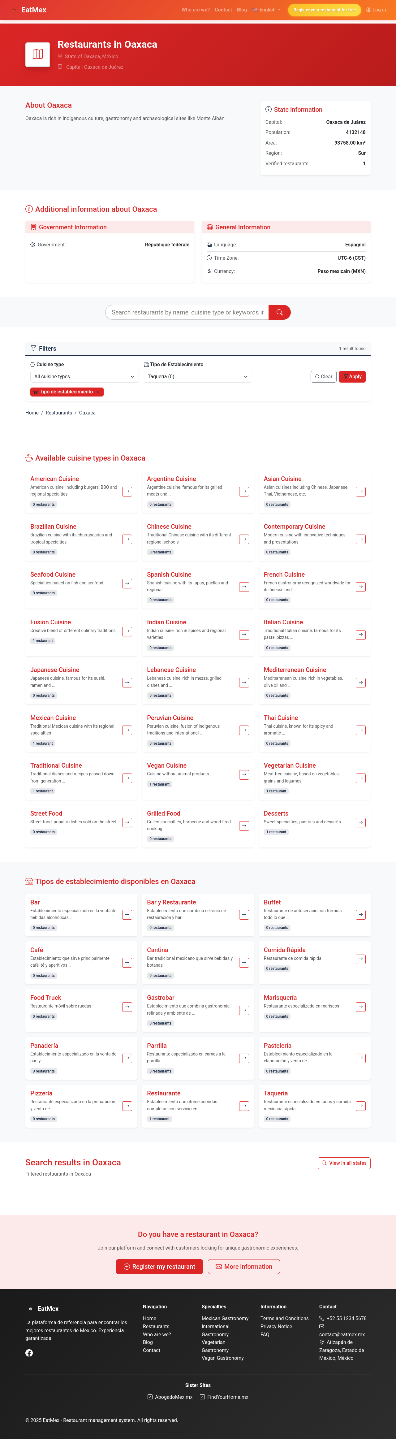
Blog (242, 10)
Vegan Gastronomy (223, 1358)
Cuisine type (47, 364)
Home (32, 413)
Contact (223, 10)
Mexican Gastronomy (225, 1318)
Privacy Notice (276, 1326)
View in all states (344, 1163)
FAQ (264, 1334)
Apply (352, 376)
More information (244, 1266)
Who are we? (196, 10)
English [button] (264, 10)
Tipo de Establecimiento (174, 364)
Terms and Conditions (284, 1318)
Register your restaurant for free (325, 9)
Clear (323, 376)
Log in (376, 10)
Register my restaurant (159, 1266)
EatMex (27, 10)
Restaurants (59, 413)
